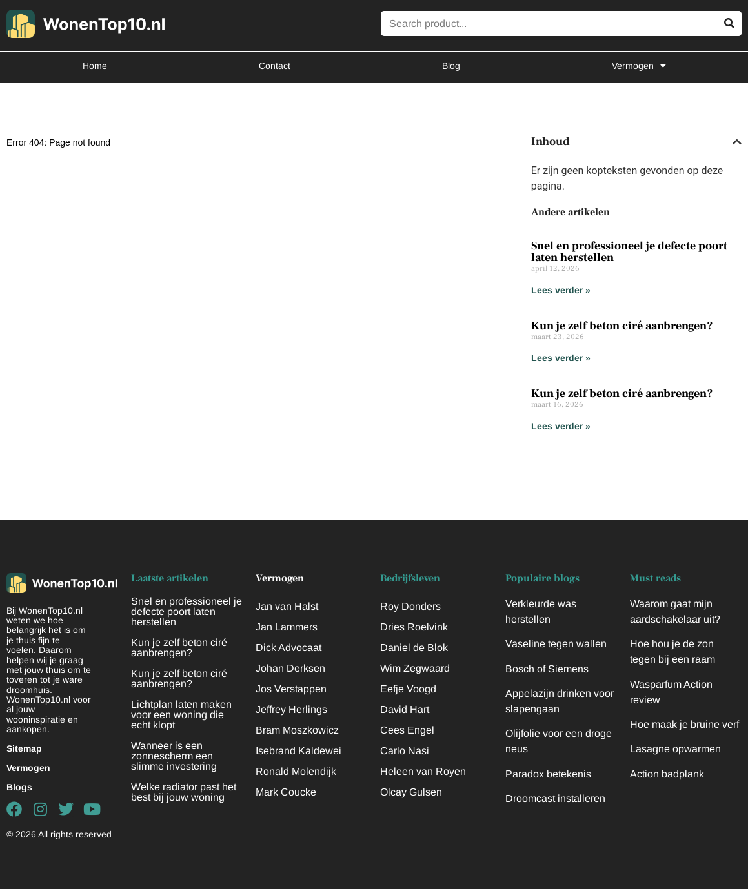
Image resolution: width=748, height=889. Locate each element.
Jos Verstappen (291, 688)
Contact (274, 66)
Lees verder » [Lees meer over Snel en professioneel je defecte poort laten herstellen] (561, 290)
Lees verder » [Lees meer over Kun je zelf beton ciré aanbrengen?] (561, 358)
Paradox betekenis (548, 773)
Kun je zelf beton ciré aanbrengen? (622, 325)
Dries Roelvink (414, 626)
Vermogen (639, 65)
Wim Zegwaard (415, 668)
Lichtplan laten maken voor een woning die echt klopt (181, 714)
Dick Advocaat (288, 647)
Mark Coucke (286, 791)
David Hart (404, 709)
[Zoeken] (729, 23)
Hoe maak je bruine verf (684, 724)
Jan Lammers (287, 626)
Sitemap (24, 748)
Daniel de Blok (414, 647)
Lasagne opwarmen (675, 748)
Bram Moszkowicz (297, 730)
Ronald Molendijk (296, 771)
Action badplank (667, 773)
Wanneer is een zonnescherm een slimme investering (174, 756)
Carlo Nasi (404, 750)
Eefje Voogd (408, 688)
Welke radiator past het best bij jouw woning (183, 792)
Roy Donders (410, 606)
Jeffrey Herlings (291, 709)
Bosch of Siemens (547, 668)
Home (95, 66)
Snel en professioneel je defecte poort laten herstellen (629, 252)
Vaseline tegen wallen (556, 643)
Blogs (19, 787)
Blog (451, 66)
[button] (737, 142)
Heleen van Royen (423, 771)
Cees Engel (407, 730)
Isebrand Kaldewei (298, 750)
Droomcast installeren (555, 798)
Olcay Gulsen (411, 791)
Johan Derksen (290, 668)
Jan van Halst (287, 606)
